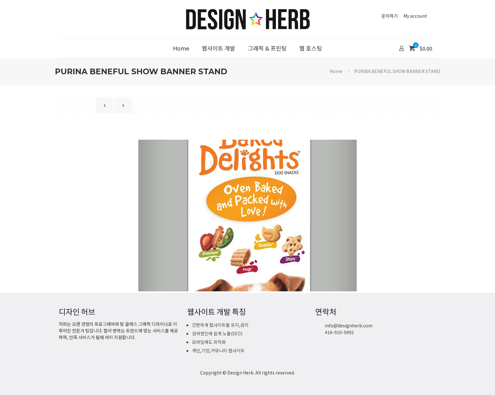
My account (415, 16)
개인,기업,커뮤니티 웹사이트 (218, 350)
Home (336, 71)
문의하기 (389, 16)
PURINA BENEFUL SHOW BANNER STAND (397, 71)
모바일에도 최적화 (209, 342)
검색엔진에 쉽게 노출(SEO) (217, 333)
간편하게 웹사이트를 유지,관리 (220, 325)
